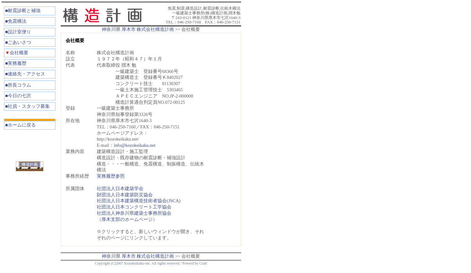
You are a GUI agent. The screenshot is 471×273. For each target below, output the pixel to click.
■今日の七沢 (18, 95)
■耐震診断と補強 (23, 10)
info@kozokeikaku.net (135, 145)
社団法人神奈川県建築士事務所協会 (134, 213)
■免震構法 (16, 21)
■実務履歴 (16, 63)
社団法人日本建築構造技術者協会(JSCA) (138, 200)
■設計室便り (18, 31)
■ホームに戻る (20, 124)
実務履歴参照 (111, 176)
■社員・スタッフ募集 (27, 106)
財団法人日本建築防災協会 (125, 194)
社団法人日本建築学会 (120, 188)
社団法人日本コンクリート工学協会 (134, 206)
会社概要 (17, 52)
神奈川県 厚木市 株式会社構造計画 (138, 29)
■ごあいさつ (18, 42)
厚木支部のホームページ (127, 219)
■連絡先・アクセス (25, 73)
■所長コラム (18, 85)
